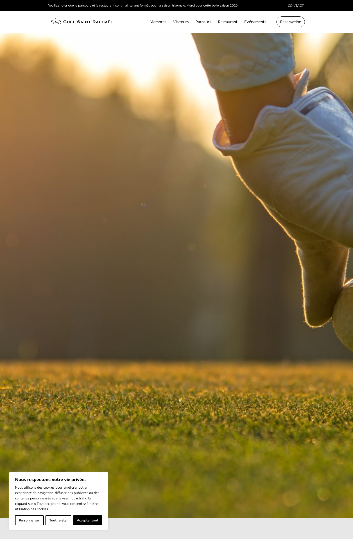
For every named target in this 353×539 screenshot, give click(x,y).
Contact (296, 5)
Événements (255, 22)
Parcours (203, 22)
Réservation (290, 22)
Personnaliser (29, 520)
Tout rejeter (58, 520)
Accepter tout (87, 520)
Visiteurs (181, 22)
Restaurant (228, 22)
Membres (158, 22)
